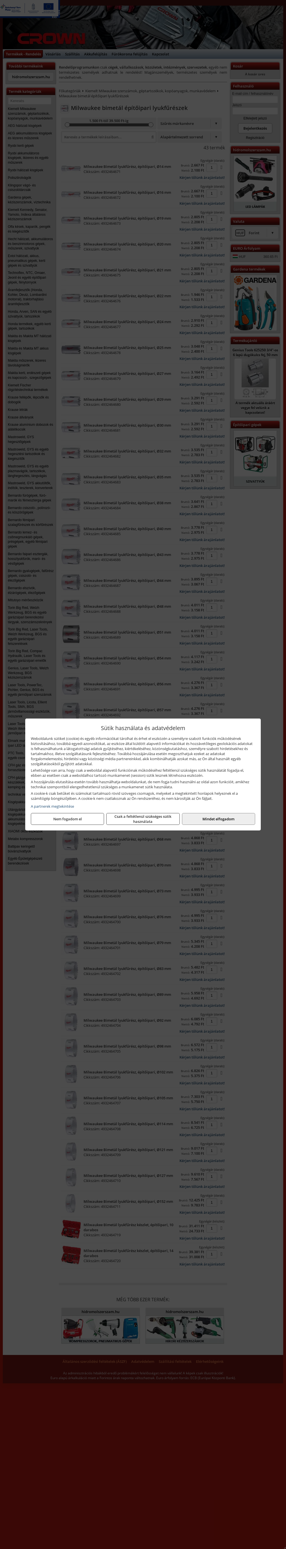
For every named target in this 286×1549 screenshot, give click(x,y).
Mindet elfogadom (218, 818)
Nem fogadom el (67, 818)
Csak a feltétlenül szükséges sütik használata (142, 819)
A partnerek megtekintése (52, 806)
